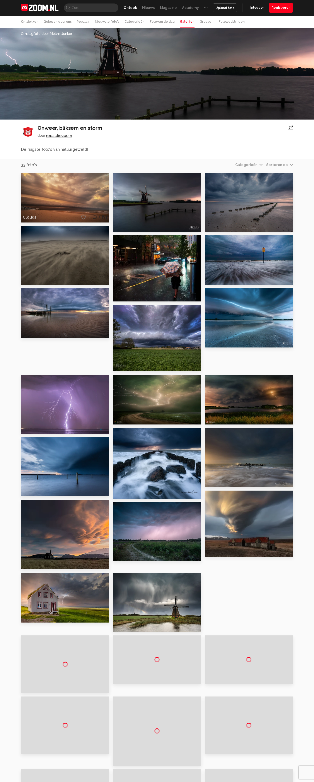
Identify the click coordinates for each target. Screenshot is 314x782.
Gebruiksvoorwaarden (258, 720)
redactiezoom (59, 135)
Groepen (206, 21)
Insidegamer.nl (240, 757)
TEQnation (204, 762)
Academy (190, 8)
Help (245, 736)
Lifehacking (189, 757)
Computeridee (62, 757)
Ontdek (130, 8)
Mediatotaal (138, 757)
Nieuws (148, 8)
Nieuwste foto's (107, 21)
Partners (248, 728)
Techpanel (206, 757)
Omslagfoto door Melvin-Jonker (46, 34)
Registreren (280, 7)
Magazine (168, 8)
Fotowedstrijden (231, 21)
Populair (83, 21)
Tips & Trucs (118, 757)
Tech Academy (138, 762)
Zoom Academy (114, 762)
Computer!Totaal (95, 757)
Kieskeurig (42, 757)
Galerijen (187, 21)
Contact (248, 744)
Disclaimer (249, 713)
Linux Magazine (172, 762)
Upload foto (224, 8)
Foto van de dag (162, 21)
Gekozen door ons (58, 21)
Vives (155, 762)
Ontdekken (29, 21)
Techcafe (155, 757)
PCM (78, 757)
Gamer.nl (222, 757)
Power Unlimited (265, 757)
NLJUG (190, 762)
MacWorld (171, 757)
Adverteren (250, 705)
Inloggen (257, 7)
